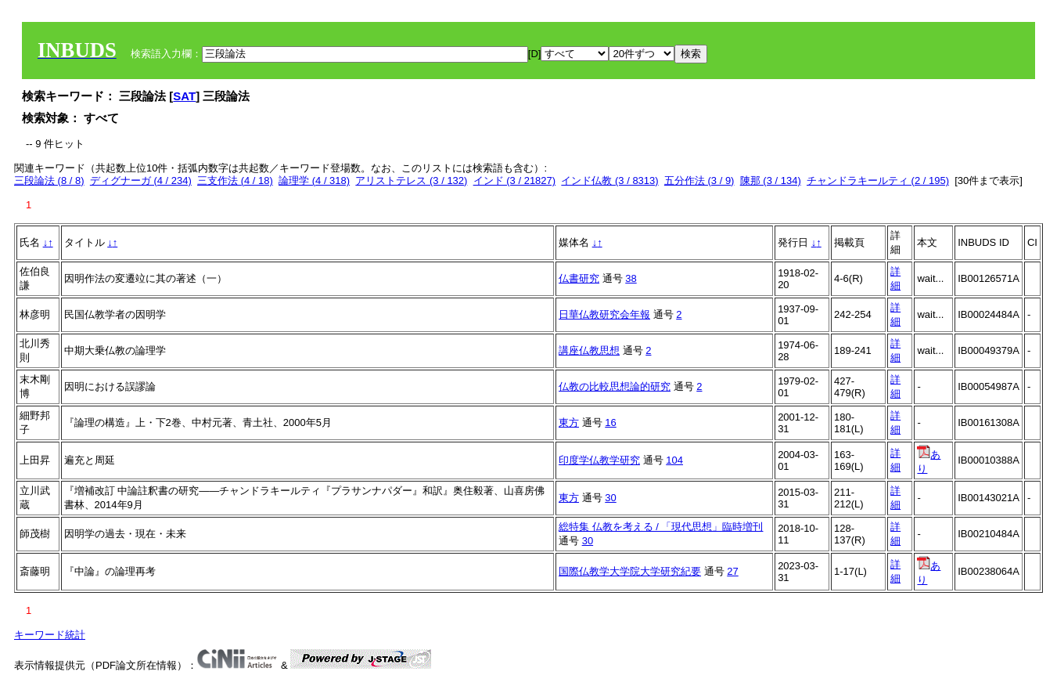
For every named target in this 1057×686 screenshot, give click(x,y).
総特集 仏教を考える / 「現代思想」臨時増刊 (661, 527)
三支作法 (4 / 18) (235, 180)
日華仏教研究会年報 (604, 314)
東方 (569, 422)
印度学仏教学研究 (599, 460)
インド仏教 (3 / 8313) (609, 180)
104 (674, 460)
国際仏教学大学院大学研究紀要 (630, 571)
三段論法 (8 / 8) (49, 180)
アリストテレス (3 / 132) (411, 180)
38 (630, 278)
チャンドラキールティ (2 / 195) (878, 180)
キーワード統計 (49, 635)
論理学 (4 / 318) (314, 180)
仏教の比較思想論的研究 (615, 386)
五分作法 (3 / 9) (699, 180)
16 (610, 422)
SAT (184, 96)
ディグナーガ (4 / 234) (141, 180)
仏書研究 (579, 278)
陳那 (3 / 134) (770, 180)
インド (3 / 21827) (514, 180)
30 (610, 498)
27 (732, 571)
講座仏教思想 (589, 350)
